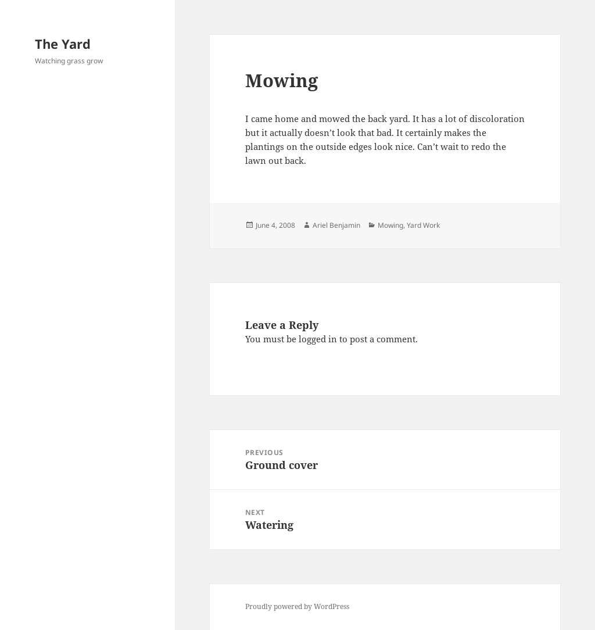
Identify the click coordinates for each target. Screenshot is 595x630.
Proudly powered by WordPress (297, 606)
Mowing (390, 225)
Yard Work (423, 225)
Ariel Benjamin (336, 225)
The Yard (63, 43)
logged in (318, 339)
